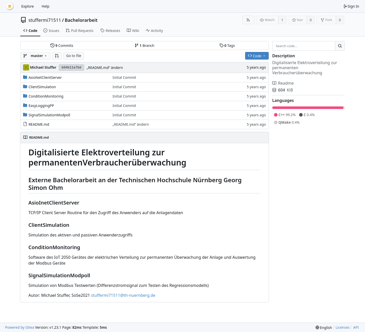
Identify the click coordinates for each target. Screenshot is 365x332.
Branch (144, 45)
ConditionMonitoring (46, 96)
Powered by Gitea (19, 327)
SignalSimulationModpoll (49, 115)
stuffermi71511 (44, 20)
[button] (57, 56)
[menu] (324, 327)
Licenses (343, 327)
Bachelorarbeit (81, 20)
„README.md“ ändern (104, 67)
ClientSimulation (42, 86)
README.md (39, 124)
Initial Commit (124, 77)
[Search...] (340, 46)
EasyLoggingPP (41, 105)
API (356, 327)
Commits (61, 45)
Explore (27, 6)
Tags (227, 45)
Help (45, 6)
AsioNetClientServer (45, 77)
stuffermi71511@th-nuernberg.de (123, 295)
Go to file (73, 55)
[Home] (10, 6)
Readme (283, 83)
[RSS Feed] (248, 20)
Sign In (351, 6)
